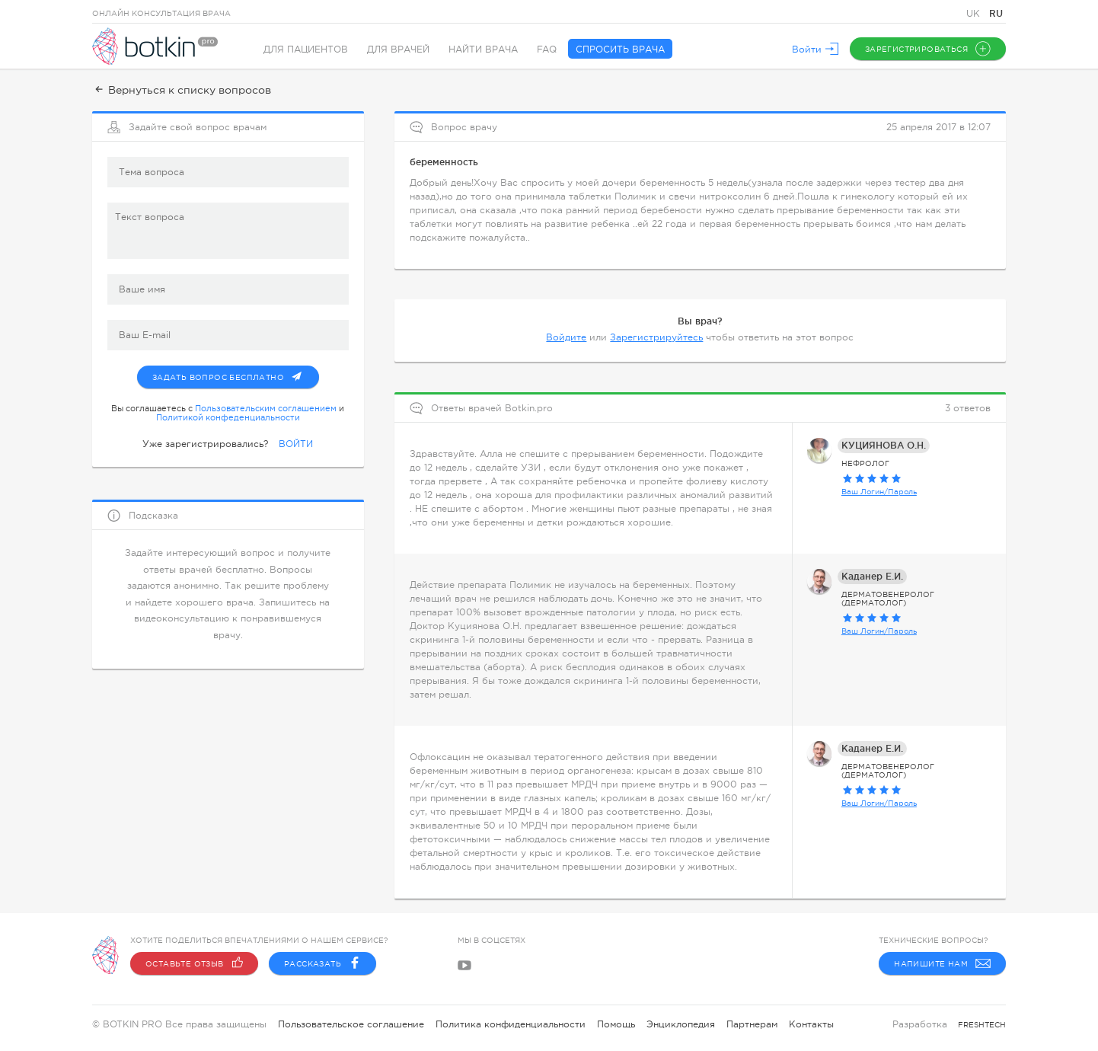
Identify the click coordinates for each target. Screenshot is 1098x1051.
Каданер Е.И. (872, 576)
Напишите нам (942, 963)
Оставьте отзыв (194, 963)
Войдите (566, 337)
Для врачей (398, 49)
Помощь (616, 1024)
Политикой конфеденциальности (228, 417)
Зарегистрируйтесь (656, 337)
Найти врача (483, 49)
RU (996, 13)
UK (974, 13)
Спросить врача (620, 49)
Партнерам (751, 1024)
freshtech (982, 1025)
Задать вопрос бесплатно (235, 374)
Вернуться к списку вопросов (181, 90)
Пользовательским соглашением (266, 408)
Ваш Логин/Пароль (879, 491)
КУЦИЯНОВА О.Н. (883, 445)
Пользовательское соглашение (351, 1024)
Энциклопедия (680, 1024)
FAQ (547, 49)
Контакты (811, 1024)
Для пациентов (305, 49)
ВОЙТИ (296, 444)
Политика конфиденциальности (511, 1024)
